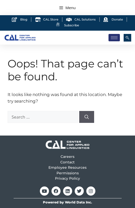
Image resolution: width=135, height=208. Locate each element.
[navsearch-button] (127, 38)
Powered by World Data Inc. (67, 202)
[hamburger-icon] (114, 37)
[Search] (86, 117)
